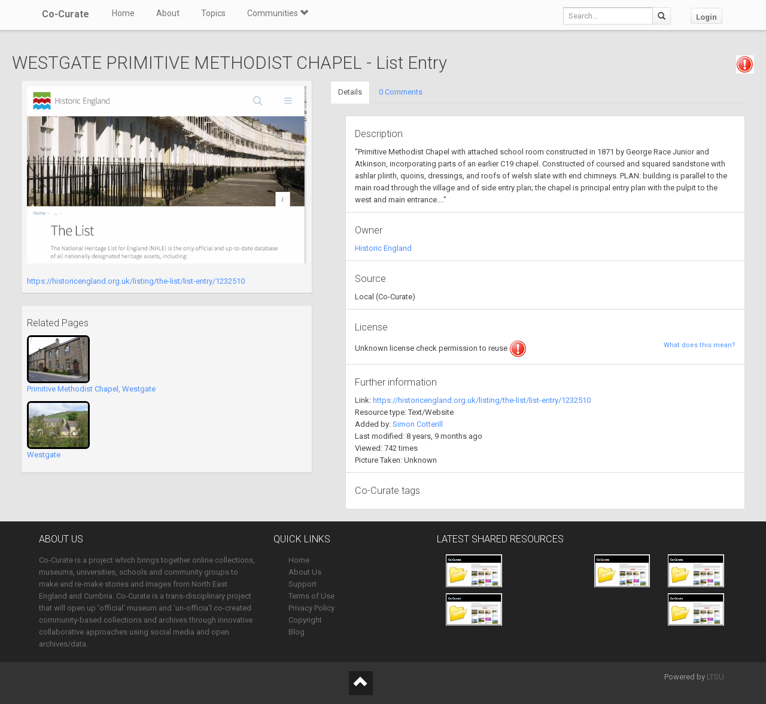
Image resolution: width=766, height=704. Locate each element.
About (168, 13)
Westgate (43, 454)
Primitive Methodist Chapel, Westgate (91, 388)
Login (706, 17)
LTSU (715, 676)
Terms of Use (311, 595)
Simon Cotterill (418, 424)
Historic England (383, 248)
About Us (304, 572)
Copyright (305, 619)
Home (123, 13)
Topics (213, 13)
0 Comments (400, 91)
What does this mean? (699, 345)
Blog (296, 631)
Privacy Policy (311, 607)
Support (302, 583)
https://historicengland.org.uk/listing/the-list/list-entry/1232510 (136, 281)
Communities (277, 13)
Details (350, 91)
